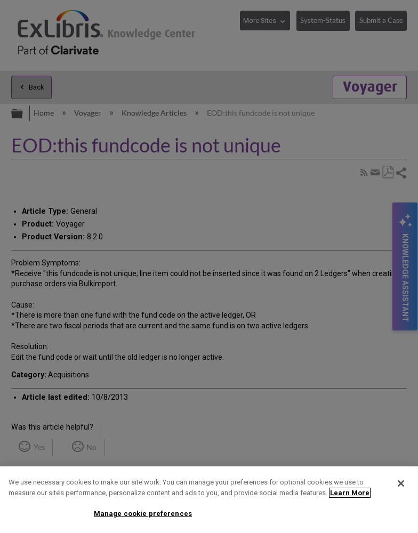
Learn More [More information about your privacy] (349, 493)
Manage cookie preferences (143, 514)
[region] (209, 499)
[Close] (401, 483)
